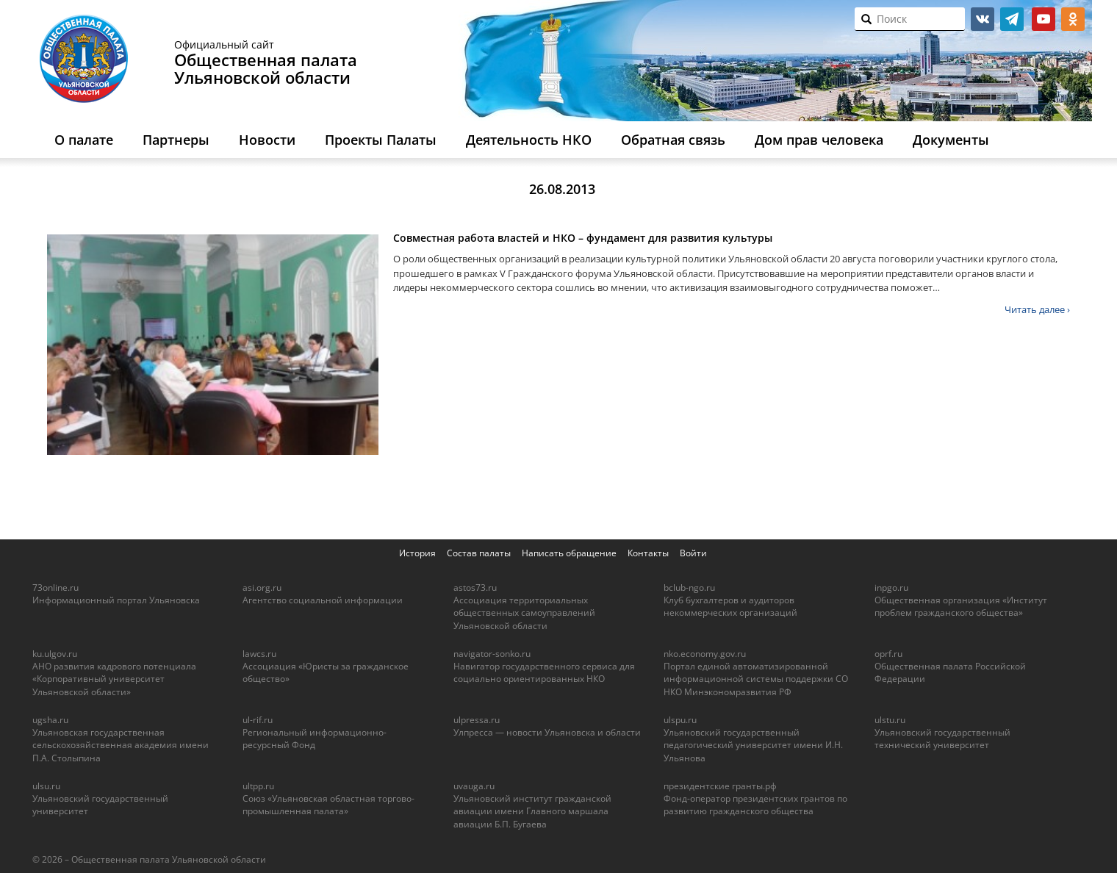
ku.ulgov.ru (54, 653)
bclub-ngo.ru (689, 587)
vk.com (982, 19)
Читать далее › (1037, 309)
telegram (1012, 19)
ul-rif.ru (258, 720)
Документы (951, 139)
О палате (83, 139)
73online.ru (55, 587)
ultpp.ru (258, 786)
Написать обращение (569, 553)
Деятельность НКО (529, 139)
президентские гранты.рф (720, 786)
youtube (1043, 19)
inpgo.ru (891, 587)
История (417, 553)
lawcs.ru (259, 653)
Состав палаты (479, 553)
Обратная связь (673, 139)
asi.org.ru (262, 587)
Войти (693, 553)
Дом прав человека (819, 139)
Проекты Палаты (381, 139)
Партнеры (176, 139)
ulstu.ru (889, 720)
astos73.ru (475, 587)
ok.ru (1073, 19)
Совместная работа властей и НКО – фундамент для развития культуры (582, 238)
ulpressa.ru (476, 720)
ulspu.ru (680, 720)
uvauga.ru (474, 786)
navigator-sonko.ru (492, 653)
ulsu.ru (46, 786)
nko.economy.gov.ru (705, 653)
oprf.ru (888, 653)
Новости (267, 139)
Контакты (648, 553)
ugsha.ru (50, 720)
